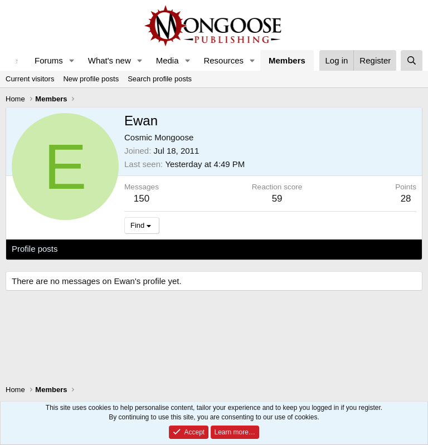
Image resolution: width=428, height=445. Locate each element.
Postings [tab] (146, 248)
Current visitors (30, 79)
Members (287, 60)
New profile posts (91, 79)
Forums (49, 60)
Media (167, 60)
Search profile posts (160, 79)
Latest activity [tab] (94, 248)
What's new (109, 60)
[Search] (411, 60)
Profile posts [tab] (35, 248)
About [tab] (185, 248)
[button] (72, 60)
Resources (223, 60)
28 (406, 198)
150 (141, 198)
